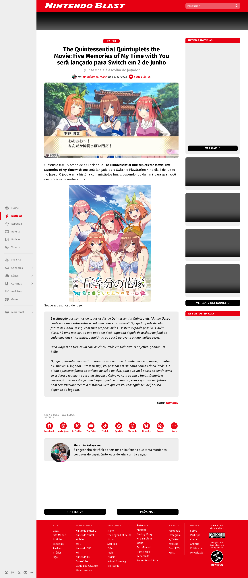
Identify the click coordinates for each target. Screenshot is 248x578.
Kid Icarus (113, 565)
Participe (195, 535)
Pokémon (142, 525)
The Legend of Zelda (119, 535)
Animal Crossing (116, 561)
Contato (194, 539)
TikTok (104, 427)
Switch (111, 41)
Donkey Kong (144, 534)
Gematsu (172, 403)
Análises (58, 548)
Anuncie (194, 543)
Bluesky (146, 427)
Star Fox (112, 543)
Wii (77, 552)
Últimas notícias (200, 40)
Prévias (57, 552)
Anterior (77, 511)
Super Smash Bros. (148, 560)
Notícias (57, 539)
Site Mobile (59, 535)
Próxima (146, 511)
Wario (140, 543)
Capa (56, 530)
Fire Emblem (144, 538)
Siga (55, 557)
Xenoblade (143, 556)
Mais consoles (84, 570)
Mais (174, 427)
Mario (110, 530)
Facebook (49, 427)
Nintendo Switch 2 (86, 530)
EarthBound (143, 547)
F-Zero (111, 548)
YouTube (91, 427)
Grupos (160, 427)
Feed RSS (174, 548)
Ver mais (212, 148)
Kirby (110, 539)
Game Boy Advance (87, 565)
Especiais (58, 543)
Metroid (141, 529)
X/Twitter (77, 427)
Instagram (63, 427)
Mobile (80, 539)
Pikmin (111, 557)
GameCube (82, 561)
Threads (132, 427)
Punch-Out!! (143, 551)
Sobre (193, 530)
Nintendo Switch (85, 535)
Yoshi (110, 552)
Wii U (78, 543)
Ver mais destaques (211, 302)
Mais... (172, 552)
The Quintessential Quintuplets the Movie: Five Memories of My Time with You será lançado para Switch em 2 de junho (111, 56)
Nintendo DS (83, 557)
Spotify (119, 427)
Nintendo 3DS (83, 548)
